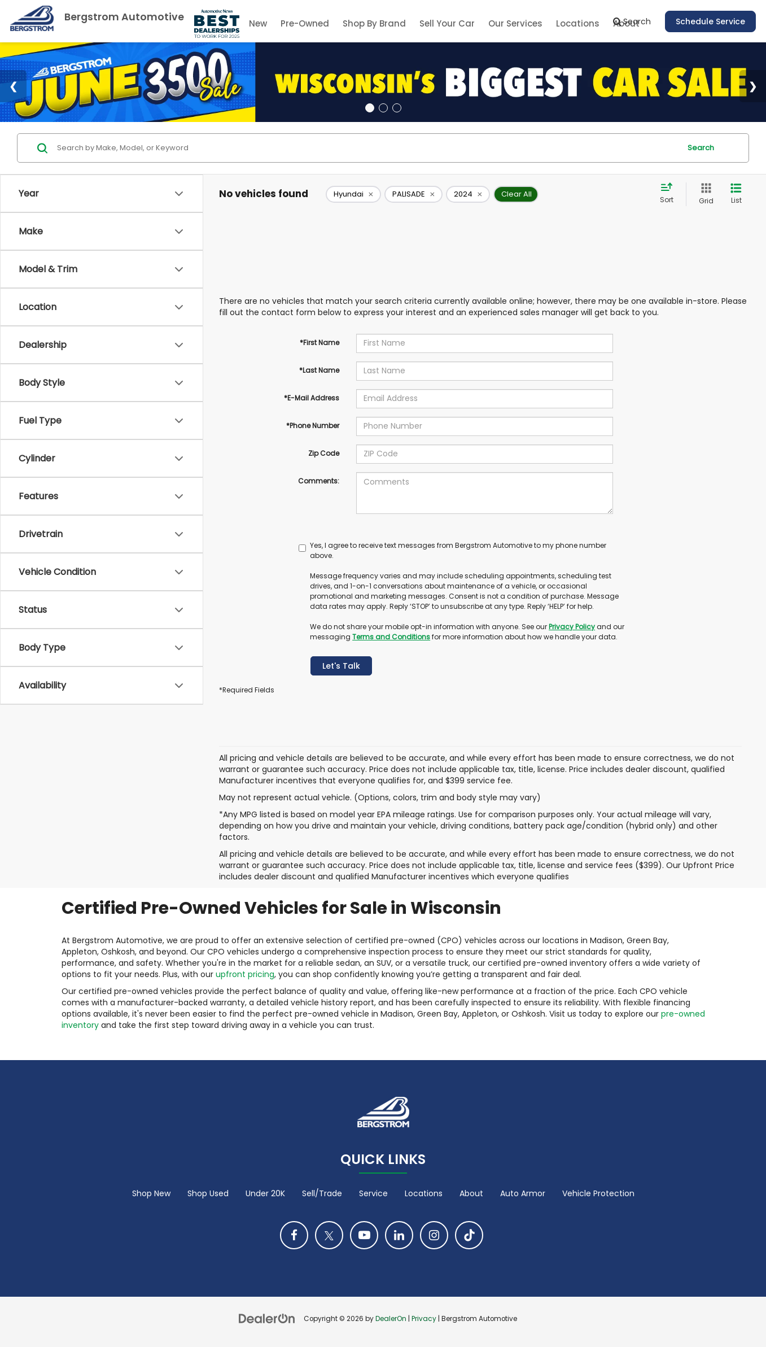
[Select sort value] (670, 193)
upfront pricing (245, 974)
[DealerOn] (267, 1318)
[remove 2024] (468, 194)
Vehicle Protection (598, 1193)
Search (701, 147)
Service (373, 1193)
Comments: (318, 481)
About (471, 1193)
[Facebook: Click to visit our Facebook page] (294, 1235)
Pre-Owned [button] (305, 23)
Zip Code (323, 453)
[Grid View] (704, 194)
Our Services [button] (515, 23)
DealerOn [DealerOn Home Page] (390, 1318)
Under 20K (265, 1193)
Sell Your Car (447, 23)
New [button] (258, 23)
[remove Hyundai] (353, 194)
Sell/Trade (322, 1193)
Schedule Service (710, 21)
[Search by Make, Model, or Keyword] (367, 148)
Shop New (151, 1193)
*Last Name (319, 370)
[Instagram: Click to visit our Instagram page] (434, 1235)
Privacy (424, 1318)
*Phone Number (312, 425)
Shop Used (208, 1193)
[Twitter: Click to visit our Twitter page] (329, 1235)
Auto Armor (522, 1193)
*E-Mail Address (311, 398)
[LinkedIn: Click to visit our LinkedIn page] (399, 1235)
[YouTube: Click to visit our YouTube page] (364, 1235)
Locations (577, 23)
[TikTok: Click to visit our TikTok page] (469, 1235)
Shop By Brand (374, 23)
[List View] (736, 194)
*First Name (319, 342)
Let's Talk (341, 666)
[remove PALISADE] (413, 194)
